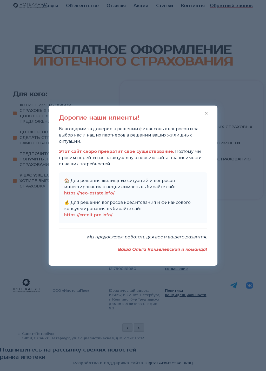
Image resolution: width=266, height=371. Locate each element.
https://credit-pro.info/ (88, 214)
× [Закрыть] (206, 113)
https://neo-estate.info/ (89, 193)
